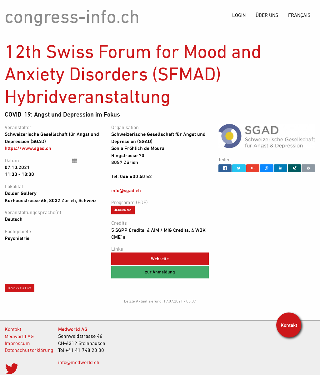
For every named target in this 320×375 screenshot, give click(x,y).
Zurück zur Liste (19, 288)
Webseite (160, 258)
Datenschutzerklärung (27, 350)
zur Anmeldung (160, 271)
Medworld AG (19, 336)
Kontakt (13, 329)
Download (123, 210)
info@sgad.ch (126, 190)
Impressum (17, 343)
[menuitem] (299, 15)
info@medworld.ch (78, 362)
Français (299, 15)
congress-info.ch (72, 16)
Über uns (267, 15)
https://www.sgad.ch (28, 148)
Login (239, 15)
